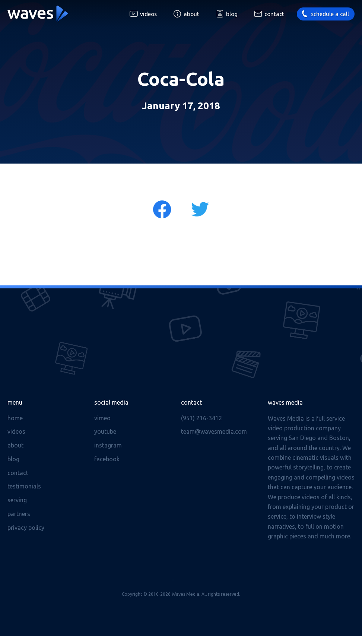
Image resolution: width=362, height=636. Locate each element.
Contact (274, 14)
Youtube (105, 431)
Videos (148, 14)
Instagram (108, 445)
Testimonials (24, 486)
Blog (232, 14)
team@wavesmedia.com (214, 431)
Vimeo (102, 418)
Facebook (107, 459)
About (191, 14)
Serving (17, 500)
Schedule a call (330, 14)
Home (15, 418)
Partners (18, 513)
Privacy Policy (25, 527)
